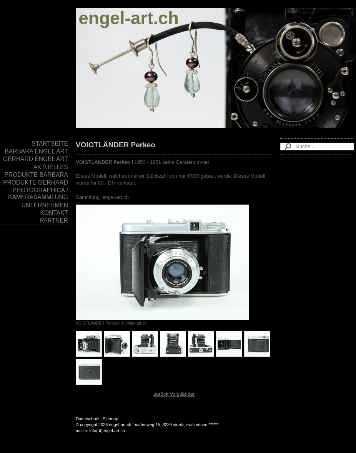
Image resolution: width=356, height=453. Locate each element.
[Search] (317, 146)
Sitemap (110, 418)
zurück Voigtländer (174, 394)
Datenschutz (87, 418)
